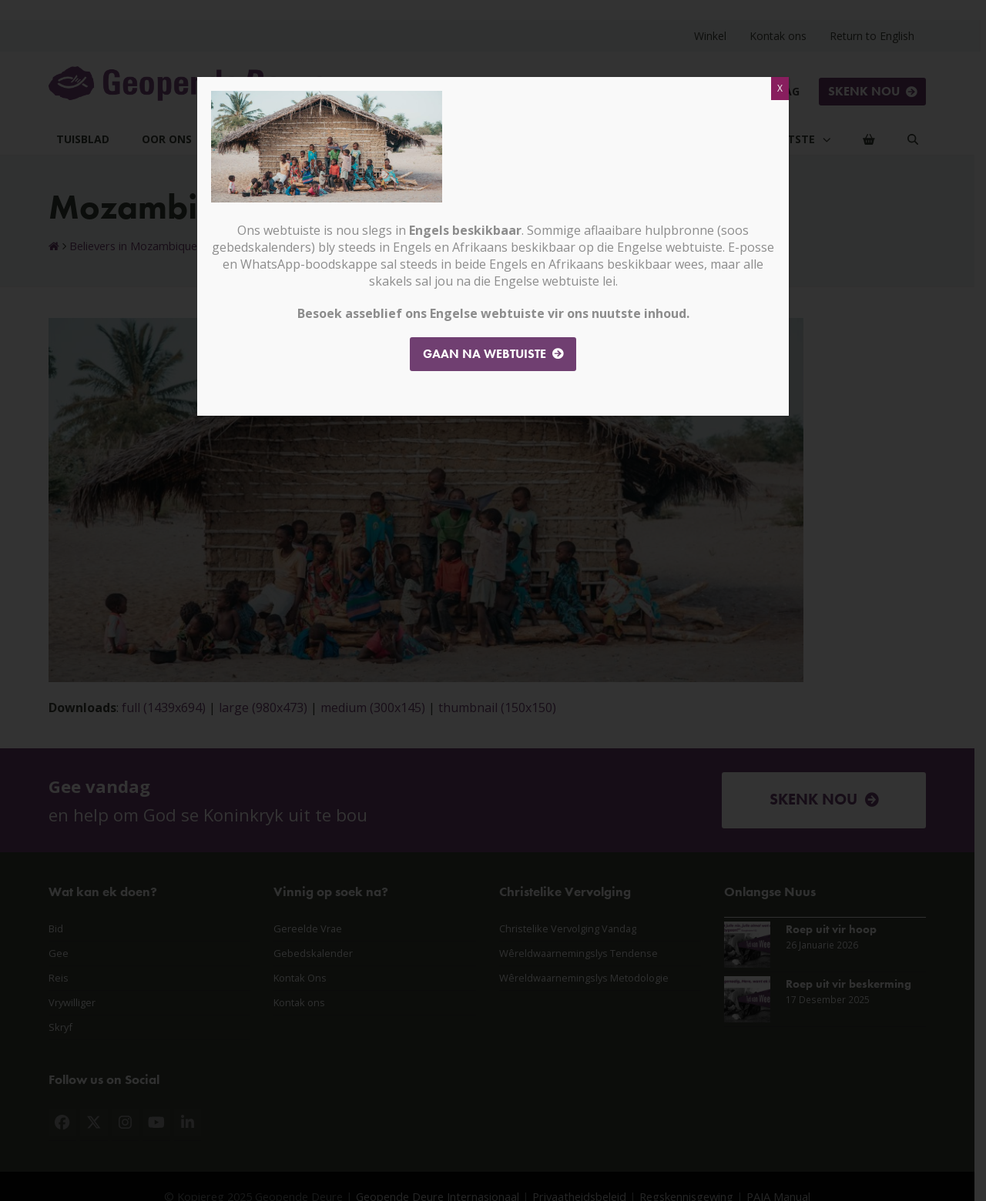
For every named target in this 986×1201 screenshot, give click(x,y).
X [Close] (780, 88)
